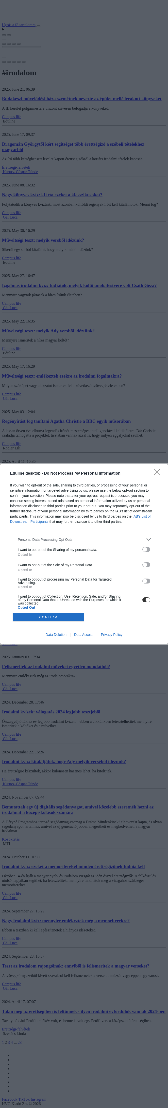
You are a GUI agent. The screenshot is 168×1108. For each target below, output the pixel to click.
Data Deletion (56, 635)
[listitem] (84, 539)
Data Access (83, 635)
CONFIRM (48, 617)
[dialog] (84, 554)
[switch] (146, 549)
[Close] (158, 473)
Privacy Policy (111, 635)
